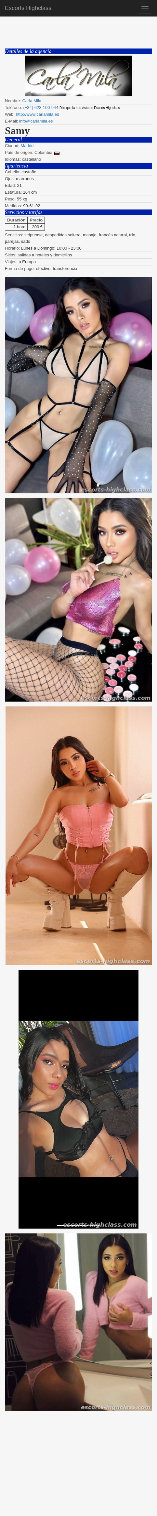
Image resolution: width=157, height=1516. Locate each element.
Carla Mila (31, 100)
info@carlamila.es (36, 121)
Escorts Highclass (28, 8)
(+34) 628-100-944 (40, 107)
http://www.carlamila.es (37, 114)
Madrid (26, 145)
